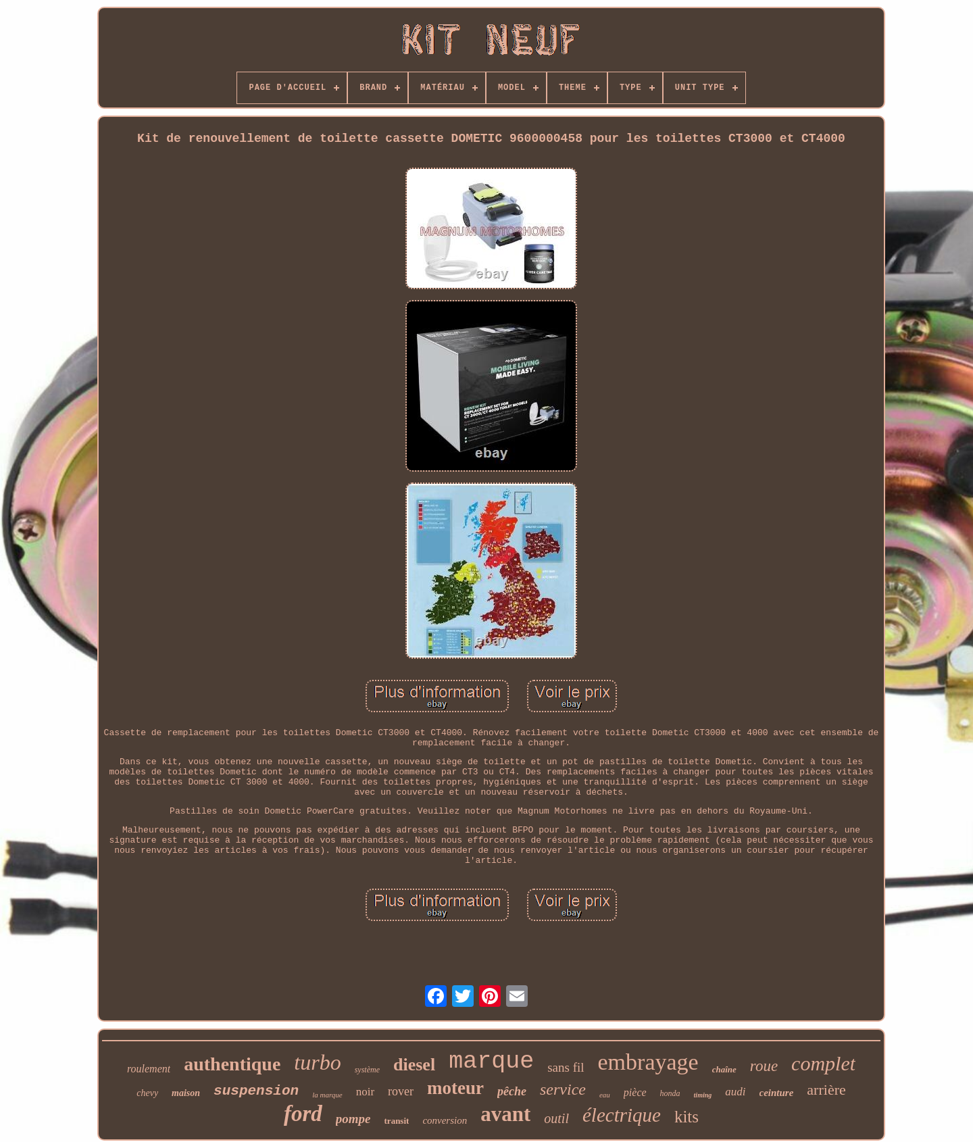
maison (186, 1093)
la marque (327, 1095)
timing (703, 1095)
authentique (232, 1063)
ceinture (776, 1092)
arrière (826, 1089)
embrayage (648, 1061)
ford (303, 1113)
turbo (317, 1062)
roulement (148, 1068)
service (563, 1089)
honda (670, 1093)
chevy (147, 1093)
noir (365, 1091)
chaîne (724, 1069)
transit (396, 1121)
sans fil (565, 1067)
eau (604, 1095)
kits (686, 1117)
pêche (511, 1091)
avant (505, 1114)
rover (401, 1091)
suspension (256, 1091)
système (367, 1069)
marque (491, 1061)
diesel (414, 1064)
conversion (444, 1120)
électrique (621, 1115)
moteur (455, 1088)
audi (735, 1091)
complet (823, 1063)
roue (764, 1066)
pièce (635, 1092)
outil (556, 1118)
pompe (353, 1119)
